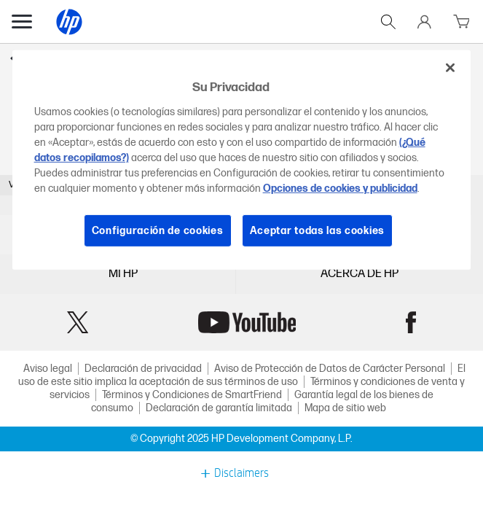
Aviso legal (47, 368)
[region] (241, 160)
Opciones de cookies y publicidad (340, 188)
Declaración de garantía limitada (219, 408)
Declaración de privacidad (143, 368)
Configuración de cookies (158, 230)
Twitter (77, 322)
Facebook (411, 322)
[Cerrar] (450, 68)
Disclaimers (241, 473)
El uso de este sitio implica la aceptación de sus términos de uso (242, 375)
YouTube (247, 322)
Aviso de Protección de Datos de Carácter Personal (329, 368)
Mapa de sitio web (345, 408)
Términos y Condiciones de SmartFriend (192, 395)
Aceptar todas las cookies (317, 230)
